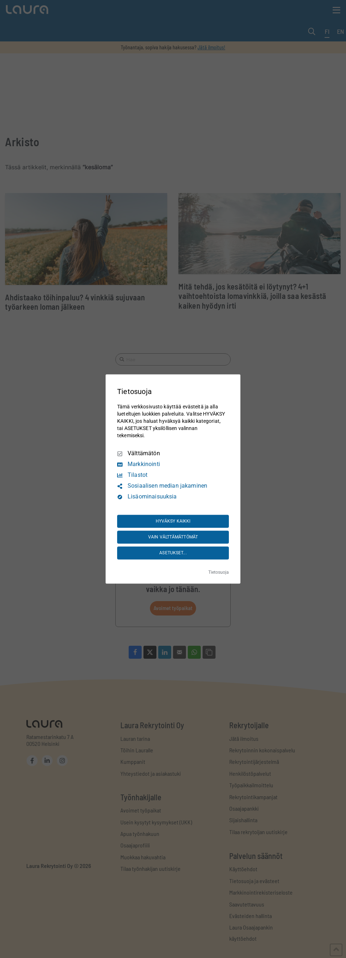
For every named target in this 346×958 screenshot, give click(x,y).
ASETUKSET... (172, 552)
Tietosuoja (218, 572)
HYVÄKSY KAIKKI (173, 521)
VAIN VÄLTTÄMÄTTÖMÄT (173, 537)
